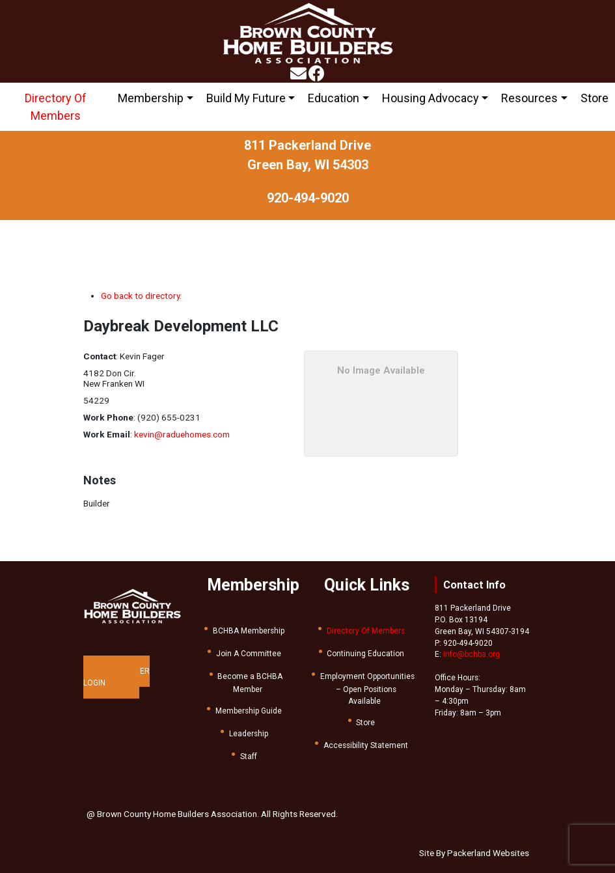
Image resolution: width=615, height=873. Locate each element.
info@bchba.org (471, 654)
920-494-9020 (308, 198)
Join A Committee (248, 653)
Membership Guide (248, 710)
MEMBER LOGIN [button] (116, 677)
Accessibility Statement (365, 745)
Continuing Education (365, 653)
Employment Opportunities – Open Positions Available (367, 689)
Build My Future (246, 98)
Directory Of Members (56, 106)
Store (594, 98)
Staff (248, 756)
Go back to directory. (141, 295)
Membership (151, 98)
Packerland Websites (488, 853)
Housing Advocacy (430, 98)
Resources (529, 98)
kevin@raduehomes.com (182, 434)
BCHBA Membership (248, 630)
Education (333, 98)
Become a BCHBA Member (249, 683)
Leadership (248, 733)
